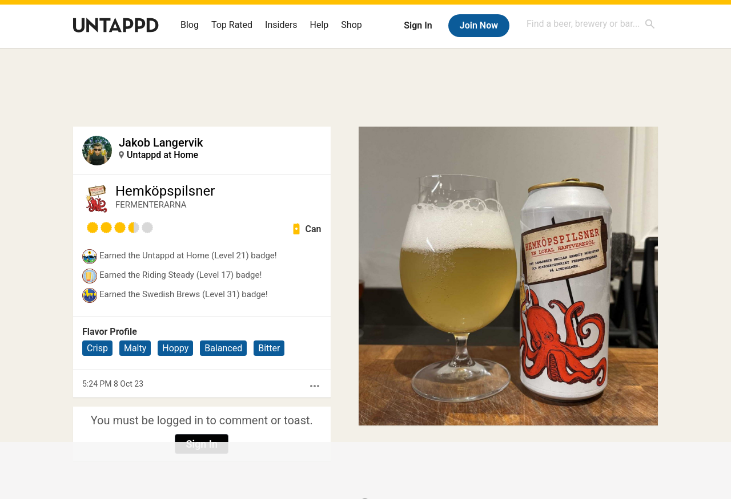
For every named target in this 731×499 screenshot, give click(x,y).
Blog (189, 24)
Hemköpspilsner (165, 191)
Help (319, 24)
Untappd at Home (162, 154)
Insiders (281, 24)
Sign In (418, 25)
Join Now (479, 25)
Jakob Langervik (161, 142)
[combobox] (591, 24)
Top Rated (231, 24)
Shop (351, 24)
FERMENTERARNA (151, 205)
